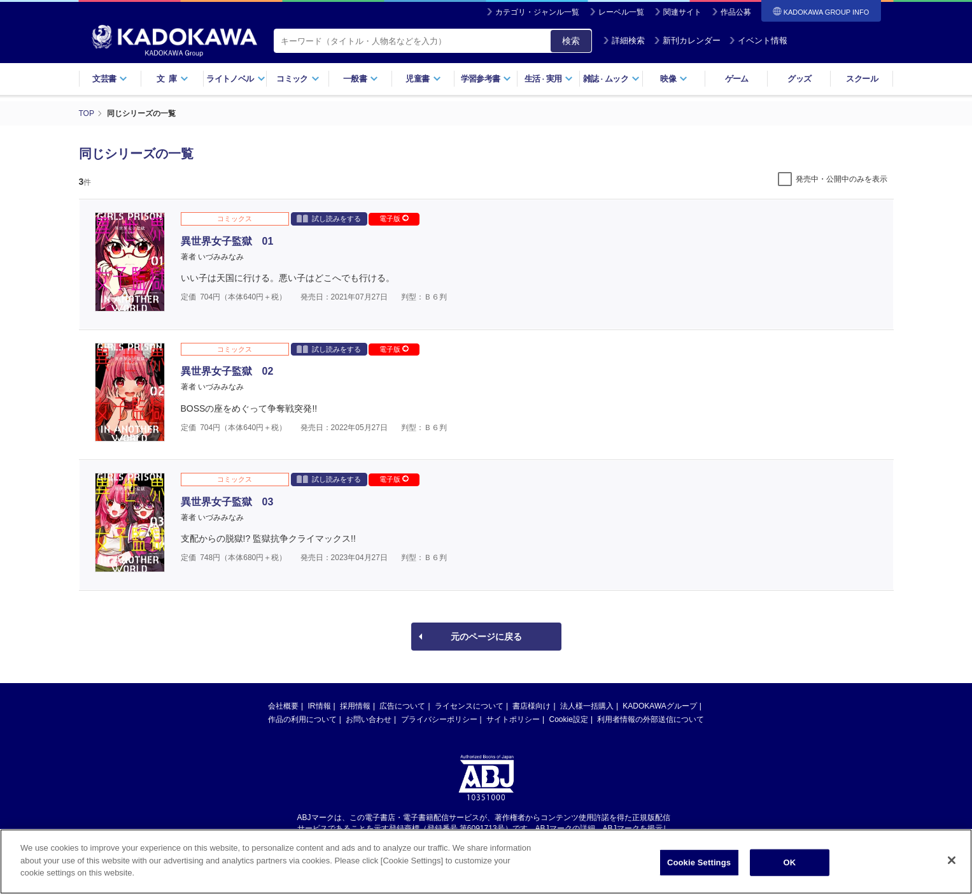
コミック (297, 78)
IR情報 (319, 706)
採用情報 (355, 706)
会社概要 (283, 706)
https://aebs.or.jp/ (441, 838)
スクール (861, 78)
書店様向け (531, 706)
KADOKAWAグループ (659, 706)
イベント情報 (758, 40)
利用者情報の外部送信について (650, 719)
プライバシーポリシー (439, 719)
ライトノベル (235, 78)
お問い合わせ (368, 719)
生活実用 (549, 78)
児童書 (422, 78)
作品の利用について (302, 719)
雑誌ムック (611, 78)
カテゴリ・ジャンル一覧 (537, 12)
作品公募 (736, 12)
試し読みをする (329, 218)
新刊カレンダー (687, 40)
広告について (402, 706)
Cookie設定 (568, 719)
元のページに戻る (486, 636)
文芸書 (109, 78)
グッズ (799, 78)
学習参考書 (486, 78)
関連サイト (682, 12)
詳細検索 (624, 40)
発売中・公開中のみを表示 (841, 179)
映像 (673, 78)
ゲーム (737, 78)
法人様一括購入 (587, 706)
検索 (571, 41)
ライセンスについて (469, 706)
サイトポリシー (513, 719)
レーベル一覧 (621, 12)
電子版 (394, 218)
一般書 (360, 78)
